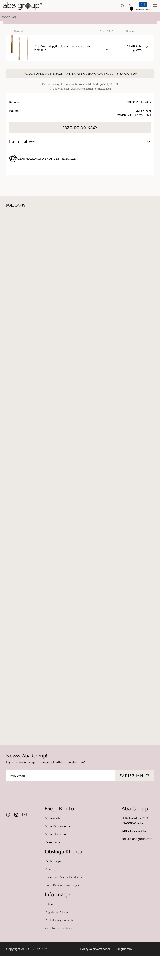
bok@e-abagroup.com (136, 839)
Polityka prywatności (59, 920)
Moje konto (53, 818)
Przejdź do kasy (80, 127)
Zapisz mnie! (134, 775)
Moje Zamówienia (57, 826)
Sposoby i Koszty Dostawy (63, 877)
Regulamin (124, 949)
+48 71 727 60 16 (133, 831)
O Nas (49, 904)
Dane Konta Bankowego (62, 885)
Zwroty (50, 869)
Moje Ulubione (55, 834)
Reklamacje (53, 861)
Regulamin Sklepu (57, 912)
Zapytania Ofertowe (59, 928)
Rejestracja (52, 842)
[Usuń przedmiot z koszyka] (146, 48)
